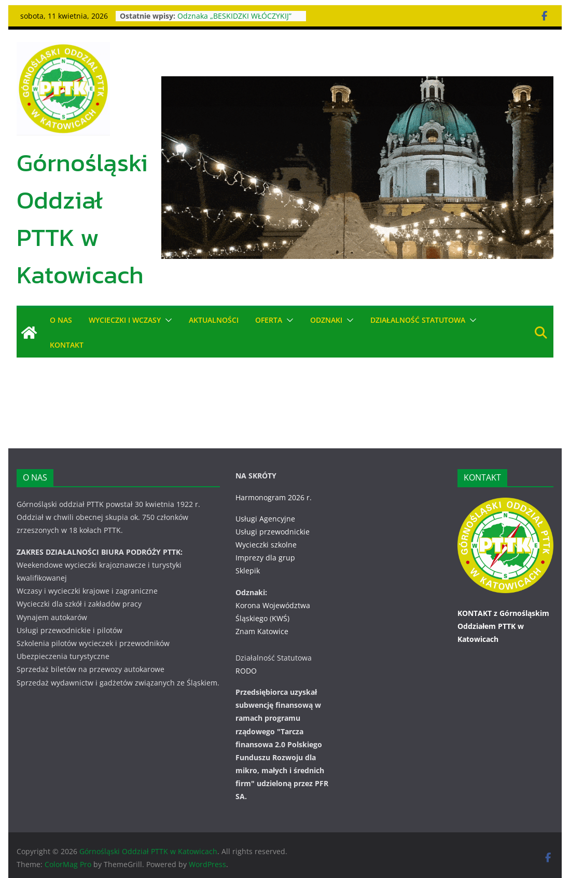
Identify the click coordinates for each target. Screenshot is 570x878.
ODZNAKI (327, 320)
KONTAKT (67, 345)
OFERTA (269, 320)
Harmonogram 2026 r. (273, 497)
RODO (246, 671)
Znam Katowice (261, 631)
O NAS (61, 320)
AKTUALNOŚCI (214, 320)
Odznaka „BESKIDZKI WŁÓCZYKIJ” (235, 16)
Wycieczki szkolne (266, 545)
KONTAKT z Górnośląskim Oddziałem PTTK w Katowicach (503, 626)
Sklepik (247, 570)
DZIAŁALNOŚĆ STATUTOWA (418, 320)
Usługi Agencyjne (265, 519)
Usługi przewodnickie (272, 532)
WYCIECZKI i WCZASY (125, 320)
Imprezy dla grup (265, 558)
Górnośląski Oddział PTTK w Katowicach (82, 218)
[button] (167, 320)
